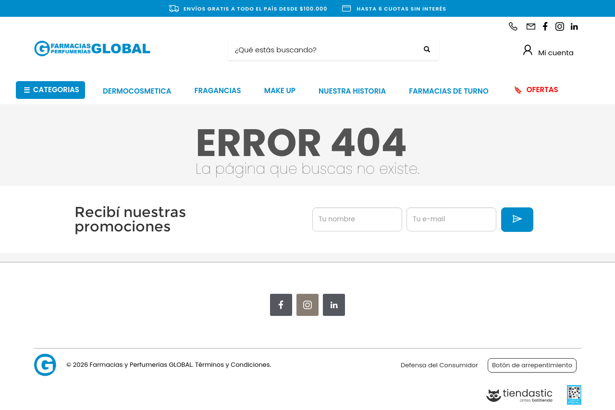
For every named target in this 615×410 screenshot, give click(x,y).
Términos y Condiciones (232, 364)
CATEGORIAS (51, 90)
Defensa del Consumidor (439, 365)
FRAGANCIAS (218, 90)
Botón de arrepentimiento (532, 365)
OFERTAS (536, 90)
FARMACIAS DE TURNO (449, 91)
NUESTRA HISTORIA (352, 91)
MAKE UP (279, 90)
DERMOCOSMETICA (137, 91)
